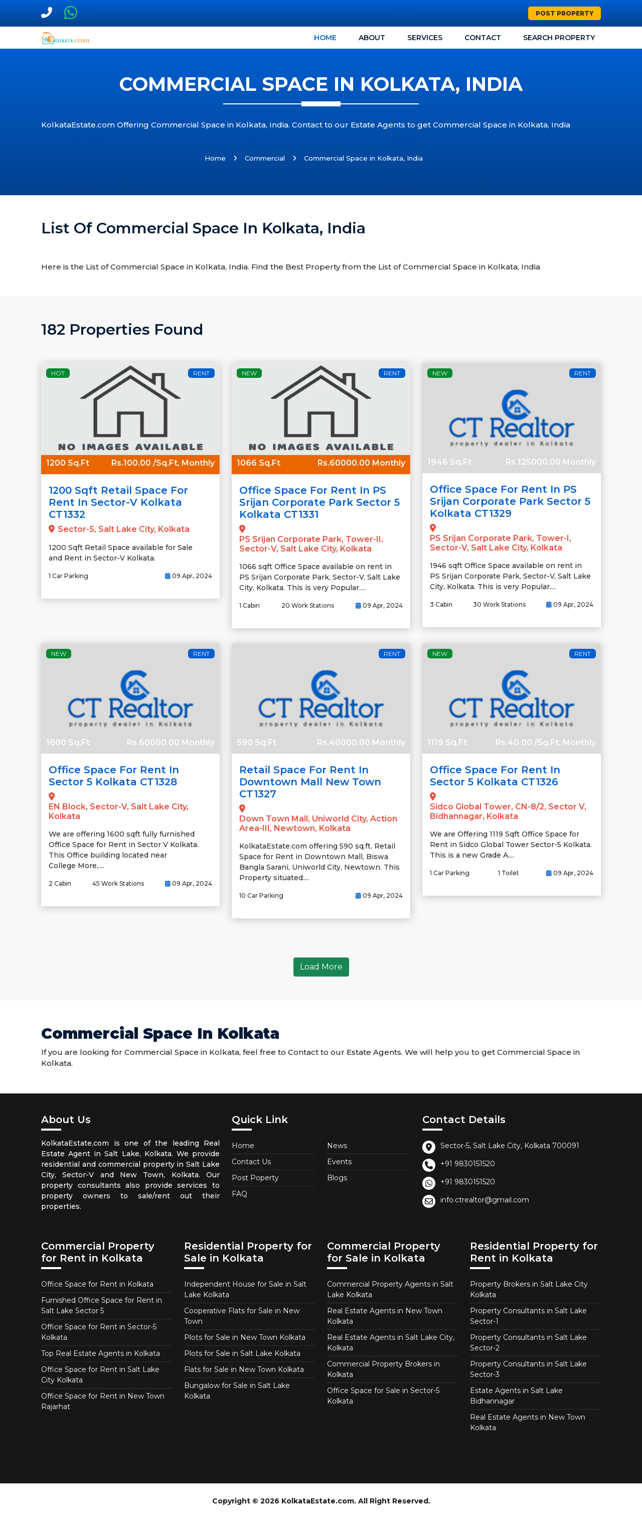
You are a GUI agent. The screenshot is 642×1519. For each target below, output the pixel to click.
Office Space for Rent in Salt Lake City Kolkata (100, 1375)
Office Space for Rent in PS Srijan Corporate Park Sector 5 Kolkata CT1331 (319, 502)
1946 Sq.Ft (449, 462)
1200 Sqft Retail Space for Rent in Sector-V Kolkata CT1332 (118, 502)
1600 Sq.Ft (68, 742)
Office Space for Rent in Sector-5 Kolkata (98, 1332)
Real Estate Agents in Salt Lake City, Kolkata (390, 1342)
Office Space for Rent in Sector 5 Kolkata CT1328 (114, 776)
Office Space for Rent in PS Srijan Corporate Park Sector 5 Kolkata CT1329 (510, 501)
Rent (201, 373)
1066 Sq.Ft (258, 463)
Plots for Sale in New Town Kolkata (244, 1337)
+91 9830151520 (467, 1163)
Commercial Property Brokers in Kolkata (383, 1369)
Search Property (559, 37)
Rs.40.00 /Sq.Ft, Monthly (546, 742)
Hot (58, 373)
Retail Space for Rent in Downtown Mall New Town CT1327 (310, 782)
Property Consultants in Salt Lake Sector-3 (528, 1369)
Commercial (265, 158)
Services (424, 37)
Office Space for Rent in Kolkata (97, 1284)
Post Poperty (255, 1177)
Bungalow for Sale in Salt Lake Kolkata (237, 1391)
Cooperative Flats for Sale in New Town (241, 1316)
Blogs (337, 1177)
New (249, 373)
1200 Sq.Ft (67, 463)
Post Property (564, 13)
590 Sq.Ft (256, 742)
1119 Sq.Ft (447, 742)
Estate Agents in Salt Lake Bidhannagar (516, 1396)
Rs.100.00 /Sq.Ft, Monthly (163, 463)
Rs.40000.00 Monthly (361, 742)
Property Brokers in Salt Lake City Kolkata (529, 1289)
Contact (482, 37)
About (372, 37)
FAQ (239, 1193)
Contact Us (251, 1161)
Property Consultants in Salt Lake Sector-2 (528, 1342)
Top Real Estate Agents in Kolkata (100, 1353)
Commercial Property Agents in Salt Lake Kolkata (390, 1289)
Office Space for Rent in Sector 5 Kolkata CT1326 (495, 776)
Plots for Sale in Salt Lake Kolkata (242, 1353)
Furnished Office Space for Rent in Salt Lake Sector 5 (101, 1305)
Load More (321, 967)
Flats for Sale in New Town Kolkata (244, 1369)
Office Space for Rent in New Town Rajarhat (103, 1401)
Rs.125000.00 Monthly (551, 462)
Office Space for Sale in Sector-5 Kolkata (383, 1396)
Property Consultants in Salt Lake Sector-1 (528, 1316)
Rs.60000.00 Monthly (361, 463)
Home (325, 37)
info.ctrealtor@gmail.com (484, 1199)
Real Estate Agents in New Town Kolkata (384, 1316)
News (337, 1145)
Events (339, 1161)
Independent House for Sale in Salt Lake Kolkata (245, 1289)
